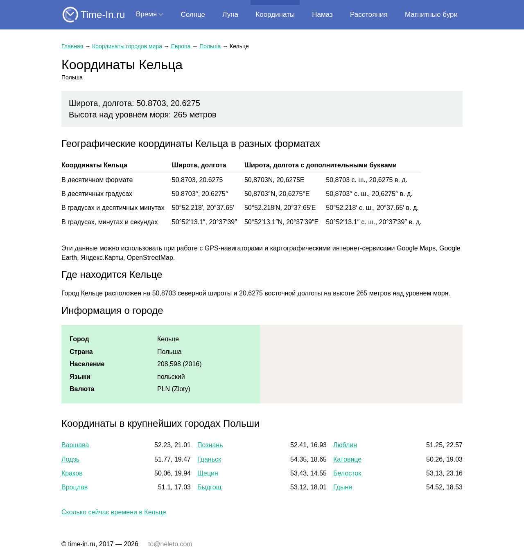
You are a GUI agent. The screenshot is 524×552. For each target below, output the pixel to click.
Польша (210, 46)
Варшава (75, 445)
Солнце (193, 14)
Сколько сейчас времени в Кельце (113, 512)
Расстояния (369, 14)
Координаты (275, 14)
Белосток (347, 473)
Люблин (345, 445)
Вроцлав (74, 487)
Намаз (322, 14)
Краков (72, 473)
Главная (72, 46)
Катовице (347, 459)
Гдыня (342, 487)
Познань (210, 445)
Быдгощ (209, 487)
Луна (230, 14)
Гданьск (209, 459)
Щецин (207, 473)
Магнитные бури (431, 14)
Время (146, 14)
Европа (181, 46)
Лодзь (70, 459)
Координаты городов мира (127, 46)
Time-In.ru (103, 14)
